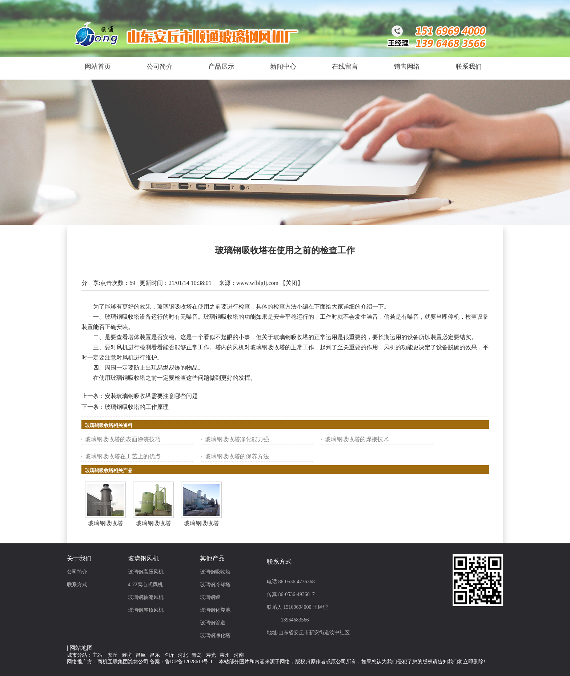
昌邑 (141, 655)
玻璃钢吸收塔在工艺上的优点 (123, 456)
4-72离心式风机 (145, 584)
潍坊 (127, 655)
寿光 (211, 655)
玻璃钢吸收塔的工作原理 (137, 407)
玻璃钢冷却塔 (215, 584)
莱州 (225, 655)
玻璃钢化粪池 (215, 610)
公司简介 (77, 572)
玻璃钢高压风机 (146, 572)
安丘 (113, 655)
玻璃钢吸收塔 (105, 523)
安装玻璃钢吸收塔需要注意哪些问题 (151, 396)
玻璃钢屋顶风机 (146, 610)
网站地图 (81, 648)
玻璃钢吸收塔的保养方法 (237, 456)
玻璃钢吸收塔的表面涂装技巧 (123, 439)
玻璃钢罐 (210, 597)
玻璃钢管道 (212, 622)
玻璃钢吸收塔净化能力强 (237, 439)
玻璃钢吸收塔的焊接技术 (357, 439)
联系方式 (77, 584)
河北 (183, 655)
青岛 (197, 655)
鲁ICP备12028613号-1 (189, 661)
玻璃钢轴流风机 (146, 597)
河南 (239, 655)
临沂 (169, 655)
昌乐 (155, 655)
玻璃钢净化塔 (215, 635)
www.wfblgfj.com (257, 283)
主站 (97, 655)
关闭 (291, 283)
